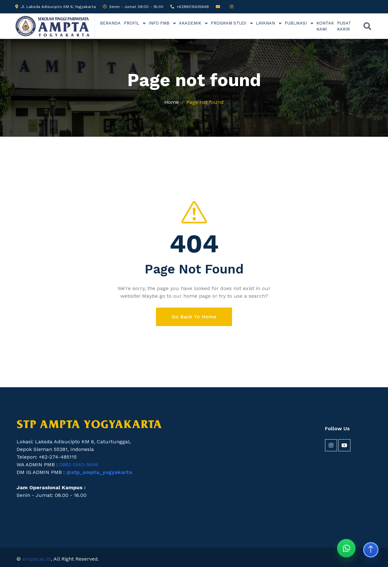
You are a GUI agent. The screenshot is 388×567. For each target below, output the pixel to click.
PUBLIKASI (296, 23)
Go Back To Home (194, 317)
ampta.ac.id (36, 559)
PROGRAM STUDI (229, 23)
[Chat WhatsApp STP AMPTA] (346, 548)
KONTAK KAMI (325, 26)
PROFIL (132, 23)
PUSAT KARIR (344, 26)
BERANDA (110, 23)
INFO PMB (160, 23)
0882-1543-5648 (78, 465)
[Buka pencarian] (367, 26)
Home (171, 102)
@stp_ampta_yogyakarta (99, 472)
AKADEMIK (190, 23)
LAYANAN (266, 23)
